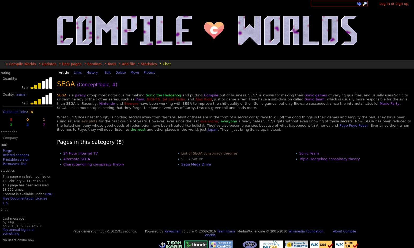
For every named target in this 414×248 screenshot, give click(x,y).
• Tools (110, 64)
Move (135, 72)
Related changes (16, 155)
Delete (120, 72)
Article (64, 72)
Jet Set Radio (174, 99)
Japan (212, 129)
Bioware (131, 104)
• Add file (127, 64)
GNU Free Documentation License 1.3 (27, 198)
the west (137, 129)
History (92, 72)
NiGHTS (153, 99)
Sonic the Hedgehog (163, 95)
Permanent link (15, 164)
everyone (229, 121)
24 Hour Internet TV (80, 153)
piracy (80, 95)
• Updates (47, 64)
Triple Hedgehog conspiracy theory (329, 159)
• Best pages (70, 64)
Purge (7, 151)
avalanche (209, 121)
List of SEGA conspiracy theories (209, 153)
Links (78, 72)
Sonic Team (315, 99)
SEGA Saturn (192, 159)
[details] (21, 94)
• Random (93, 64)
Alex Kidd (203, 99)
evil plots (89, 121)
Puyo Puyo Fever (353, 125)
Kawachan (172, 231)
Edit (108, 72)
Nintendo (107, 104)
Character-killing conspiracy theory (93, 164)
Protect (149, 72)
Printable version (16, 159)
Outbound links (15, 112)
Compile (211, 95)
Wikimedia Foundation (305, 231)
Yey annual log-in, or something (19, 231)
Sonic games (316, 95)
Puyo (140, 99)
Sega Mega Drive (196, 164)
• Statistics (147, 64)
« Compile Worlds (21, 64)
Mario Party (390, 104)
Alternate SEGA (76, 159)
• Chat (165, 64)
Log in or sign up (393, 4)
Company (10, 138)
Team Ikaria (226, 231)
